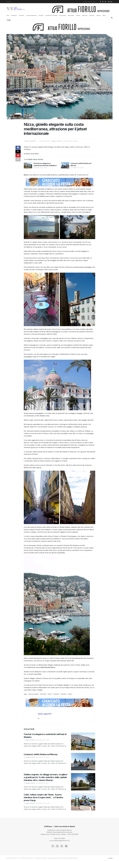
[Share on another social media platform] (18, 161)
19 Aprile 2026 (38, 167)
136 (45, 167)
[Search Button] (111, 17)
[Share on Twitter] (18, 152)
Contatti (9, 1)
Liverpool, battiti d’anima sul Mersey (41, 754)
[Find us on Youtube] (66, 846)
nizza (49, 694)
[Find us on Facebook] (53, 846)
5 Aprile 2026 (40, 783)
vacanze (63, 694)
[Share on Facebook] (18, 148)
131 (47, 783)
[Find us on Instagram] (61, 846)
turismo (56, 694)
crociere (43, 694)
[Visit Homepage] (16, 9)
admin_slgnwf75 (31, 141)
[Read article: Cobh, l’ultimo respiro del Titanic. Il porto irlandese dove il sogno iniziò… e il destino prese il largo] (83, 802)
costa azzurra (33, 694)
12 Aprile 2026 (75, 167)
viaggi (9, 20)
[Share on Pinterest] (18, 157)
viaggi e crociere (56, 141)
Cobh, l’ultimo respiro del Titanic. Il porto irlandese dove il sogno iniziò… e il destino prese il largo (43, 797)
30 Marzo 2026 (41, 803)
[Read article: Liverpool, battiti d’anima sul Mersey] (65, 165)
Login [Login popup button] (110, 1)
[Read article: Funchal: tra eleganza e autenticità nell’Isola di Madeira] (28, 165)
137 (82, 167)
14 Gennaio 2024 (44, 141)
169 (48, 803)
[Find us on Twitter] (57, 846)
